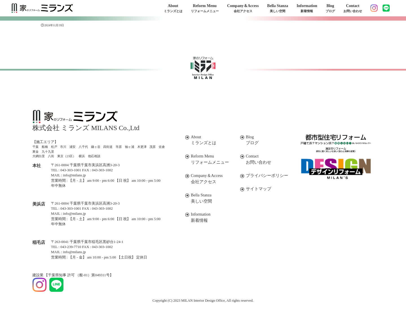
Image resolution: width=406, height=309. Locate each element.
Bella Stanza (277, 9)
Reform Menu (205, 9)
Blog (330, 9)
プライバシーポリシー (263, 175)
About (173, 9)
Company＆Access (243, 9)
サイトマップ (256, 188)
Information (307, 9)
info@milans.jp (74, 175)
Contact (352, 9)
